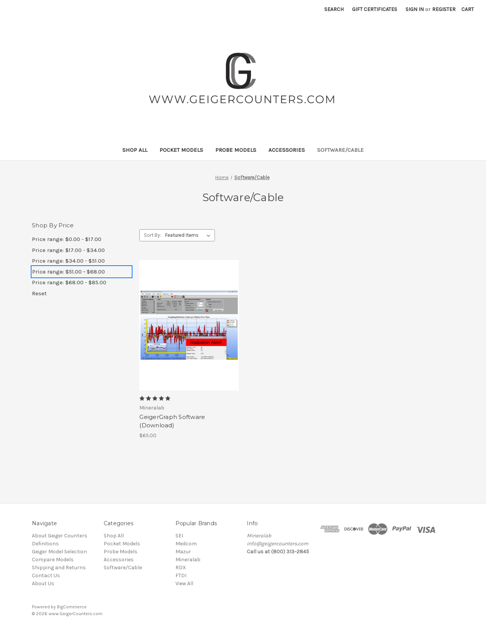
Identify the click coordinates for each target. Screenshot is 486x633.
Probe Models (235, 149)
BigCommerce (72, 606)
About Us (43, 583)
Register (444, 9)
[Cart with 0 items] (467, 9)
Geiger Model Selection (59, 551)
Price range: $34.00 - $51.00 (68, 260)
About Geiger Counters (59, 535)
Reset (39, 293)
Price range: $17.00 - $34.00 (68, 250)
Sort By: (152, 235)
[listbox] (189, 235)
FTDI (180, 575)
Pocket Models (181, 149)
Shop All (134, 149)
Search (334, 9)
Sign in (415, 9)
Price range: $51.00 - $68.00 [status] (68, 271)
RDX (180, 567)
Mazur (183, 551)
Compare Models (53, 559)
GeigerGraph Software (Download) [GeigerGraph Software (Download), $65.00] (172, 421)
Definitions (45, 543)
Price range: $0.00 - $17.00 (66, 239)
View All (184, 583)
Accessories (286, 149)
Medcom (186, 543)
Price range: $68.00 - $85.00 (69, 282)
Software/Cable (340, 149)
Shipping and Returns (59, 567)
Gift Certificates (374, 9)
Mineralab (187, 559)
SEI (179, 535)
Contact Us (46, 575)
